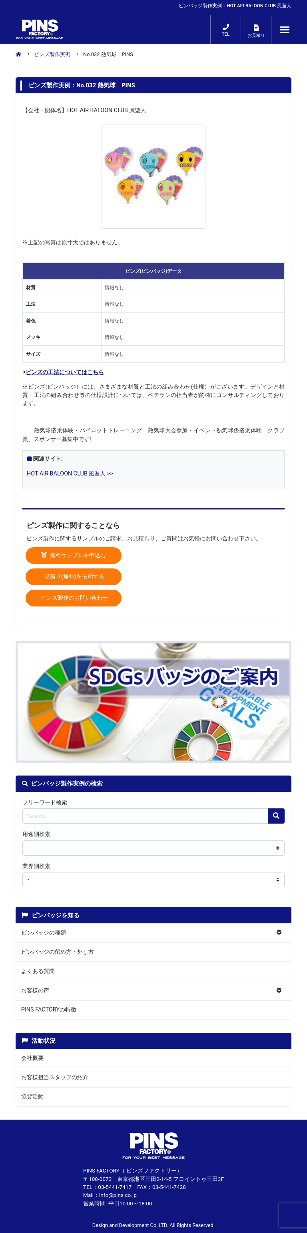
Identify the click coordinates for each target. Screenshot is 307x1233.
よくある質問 (38, 971)
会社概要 (32, 1058)
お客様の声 (35, 990)
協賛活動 (32, 1096)
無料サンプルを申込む (73, 555)
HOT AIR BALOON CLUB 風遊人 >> (70, 473)
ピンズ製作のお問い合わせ (73, 597)
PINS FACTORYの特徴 (48, 1009)
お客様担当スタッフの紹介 (54, 1077)
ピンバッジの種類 (43, 932)
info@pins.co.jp (118, 1195)
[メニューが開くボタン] (285, 30)
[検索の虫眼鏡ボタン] (276, 816)
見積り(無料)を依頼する (73, 576)
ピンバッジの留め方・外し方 (57, 952)
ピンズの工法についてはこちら (64, 372)
